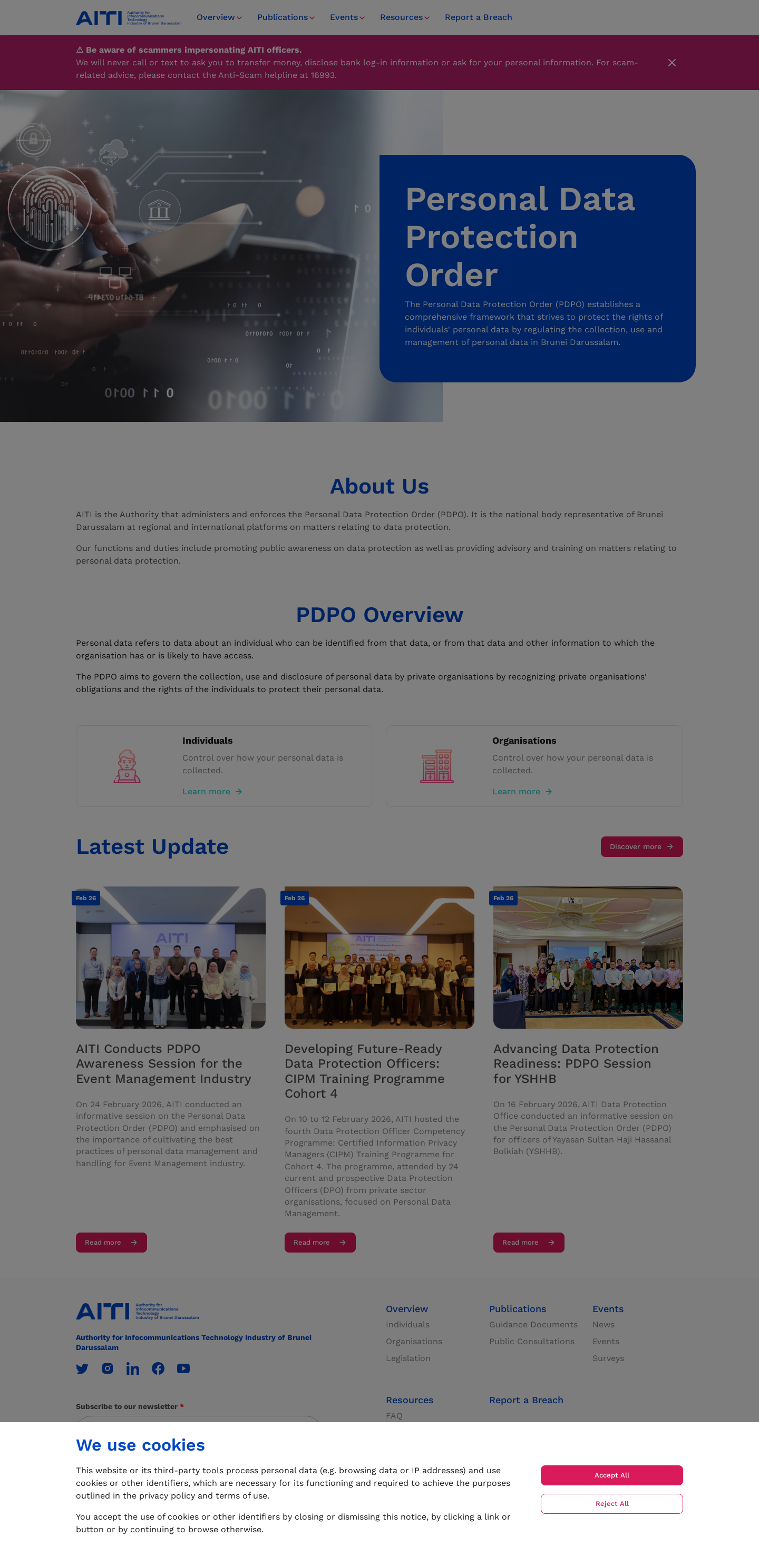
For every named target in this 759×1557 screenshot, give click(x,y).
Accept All (612, 1475)
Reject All (612, 1503)
